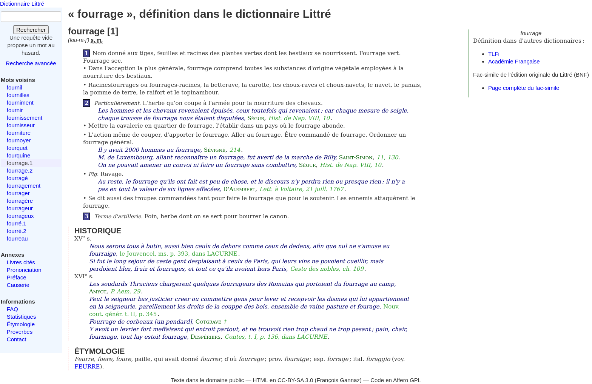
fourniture (19, 133)
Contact (16, 339)
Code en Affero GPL (395, 380)
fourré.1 (16, 223)
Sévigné (214, 150)
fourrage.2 (19, 170)
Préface (16, 277)
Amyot (97, 291)
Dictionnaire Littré (22, 3)
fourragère (20, 200)
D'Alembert (239, 189)
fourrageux (20, 216)
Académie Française (514, 61)
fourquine (19, 155)
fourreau (17, 238)
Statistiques (21, 316)
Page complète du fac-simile (523, 88)
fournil (14, 87)
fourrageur (20, 208)
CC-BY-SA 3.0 (295, 380)
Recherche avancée (31, 63)
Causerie (18, 285)
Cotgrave (208, 321)
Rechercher (31, 29)
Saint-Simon (356, 157)
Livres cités (21, 262)
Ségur (255, 118)
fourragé (17, 178)
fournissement (24, 117)
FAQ (12, 309)
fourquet (17, 148)
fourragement (23, 185)
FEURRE (87, 366)
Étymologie (21, 324)
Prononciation (24, 270)
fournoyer (19, 140)
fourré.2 (16, 231)
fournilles (18, 95)
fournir (15, 110)
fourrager (18, 193)
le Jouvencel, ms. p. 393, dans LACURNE (178, 253)
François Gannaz (338, 380)
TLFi (493, 54)
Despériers (206, 336)
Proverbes (19, 331)
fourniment (20, 102)
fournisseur (21, 125)
